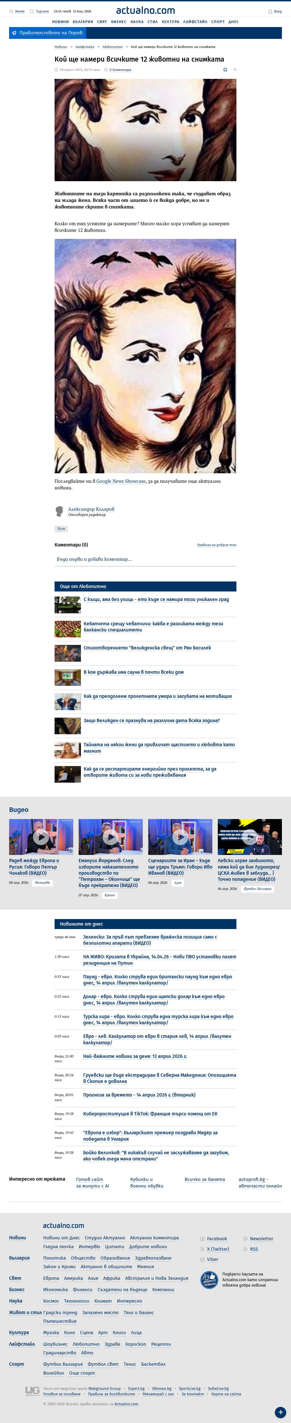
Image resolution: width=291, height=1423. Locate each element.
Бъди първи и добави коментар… (94, 559)
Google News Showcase (121, 481)
